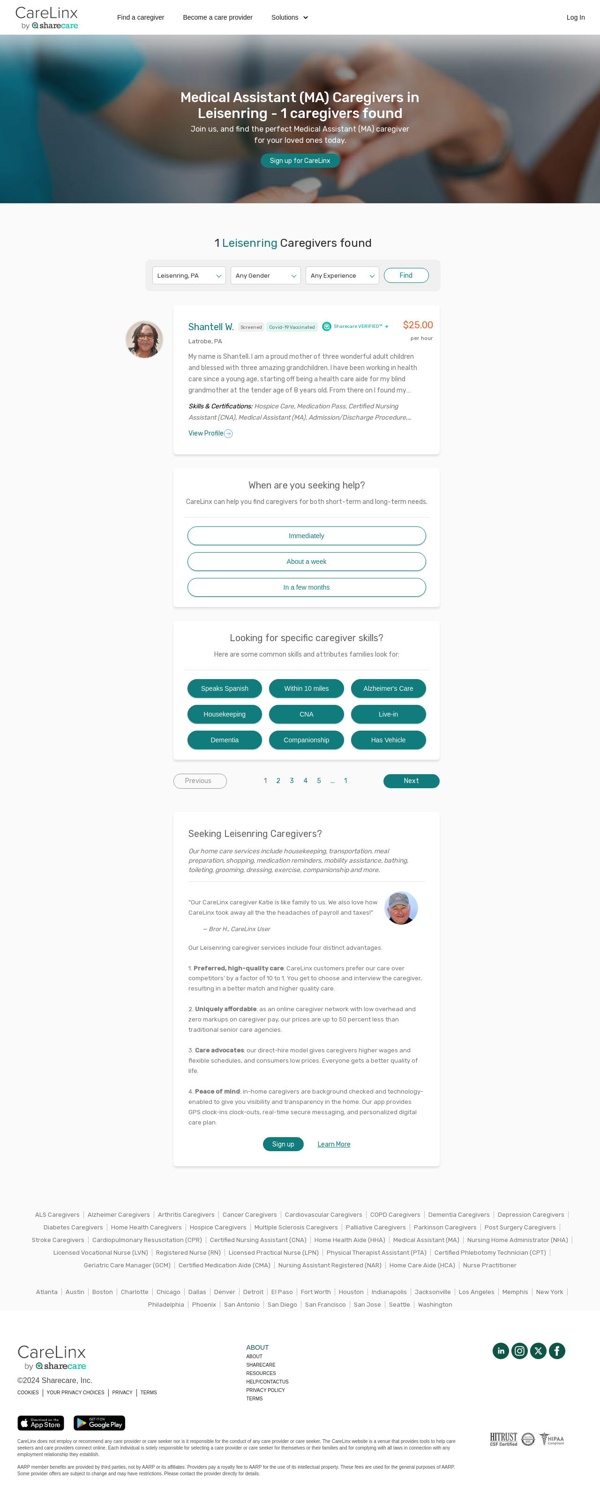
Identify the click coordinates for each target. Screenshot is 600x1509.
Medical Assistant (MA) (426, 1239)
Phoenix (204, 1304)
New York (549, 1291)
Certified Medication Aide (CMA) (224, 1265)
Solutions (289, 17)
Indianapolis (389, 1291)
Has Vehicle (388, 740)
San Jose (367, 1304)
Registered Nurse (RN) (188, 1252)
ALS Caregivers (57, 1214)
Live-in (388, 714)
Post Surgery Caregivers (520, 1227)
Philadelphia (166, 1304)
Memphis (515, 1291)
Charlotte (135, 1291)
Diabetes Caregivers (73, 1227)
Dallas (197, 1291)
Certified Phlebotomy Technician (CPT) (490, 1252)
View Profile (210, 433)
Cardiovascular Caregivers (323, 1214)
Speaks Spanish (224, 688)
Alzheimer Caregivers (119, 1214)
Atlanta (47, 1291)
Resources (261, 1373)
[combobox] (158, 275)
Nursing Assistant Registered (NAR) (330, 1265)
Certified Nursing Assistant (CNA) (258, 1239)
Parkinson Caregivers (445, 1227)
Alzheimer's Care (388, 688)
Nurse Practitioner (490, 1265)
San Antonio (242, 1304)
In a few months (307, 587)
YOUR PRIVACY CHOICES (76, 1392)
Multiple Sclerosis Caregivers (296, 1227)
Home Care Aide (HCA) (422, 1265)
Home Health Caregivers (146, 1227)
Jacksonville (433, 1291)
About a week (307, 561)
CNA (307, 714)
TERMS (149, 1392)
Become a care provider (218, 17)
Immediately (306, 536)
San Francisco (325, 1304)
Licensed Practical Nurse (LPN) (274, 1252)
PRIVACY (122, 1392)
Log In (576, 17)
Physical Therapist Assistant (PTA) (377, 1252)
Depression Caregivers (531, 1214)
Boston (102, 1291)
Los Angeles (477, 1291)
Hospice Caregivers (218, 1227)
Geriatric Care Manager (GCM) (127, 1265)
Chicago (168, 1291)
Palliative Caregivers (376, 1227)
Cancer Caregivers (250, 1214)
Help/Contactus (267, 1381)
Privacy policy (265, 1390)
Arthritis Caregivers (186, 1214)
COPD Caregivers (395, 1214)
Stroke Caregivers (58, 1239)
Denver (224, 1291)
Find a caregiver (140, 17)
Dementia (224, 740)
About (254, 1356)
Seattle (399, 1304)
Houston (351, 1291)
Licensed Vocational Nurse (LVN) (100, 1252)
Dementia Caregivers (459, 1214)
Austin (75, 1291)
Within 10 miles (307, 688)
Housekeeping (225, 714)
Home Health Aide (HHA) (350, 1239)
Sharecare (260, 1365)
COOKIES (28, 1392)
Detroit (253, 1291)
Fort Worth (316, 1291)
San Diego (282, 1304)
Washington (435, 1304)
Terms (254, 1398)
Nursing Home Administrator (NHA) (517, 1239)
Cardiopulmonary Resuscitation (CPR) (147, 1239)
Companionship (306, 740)
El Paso (282, 1291)
